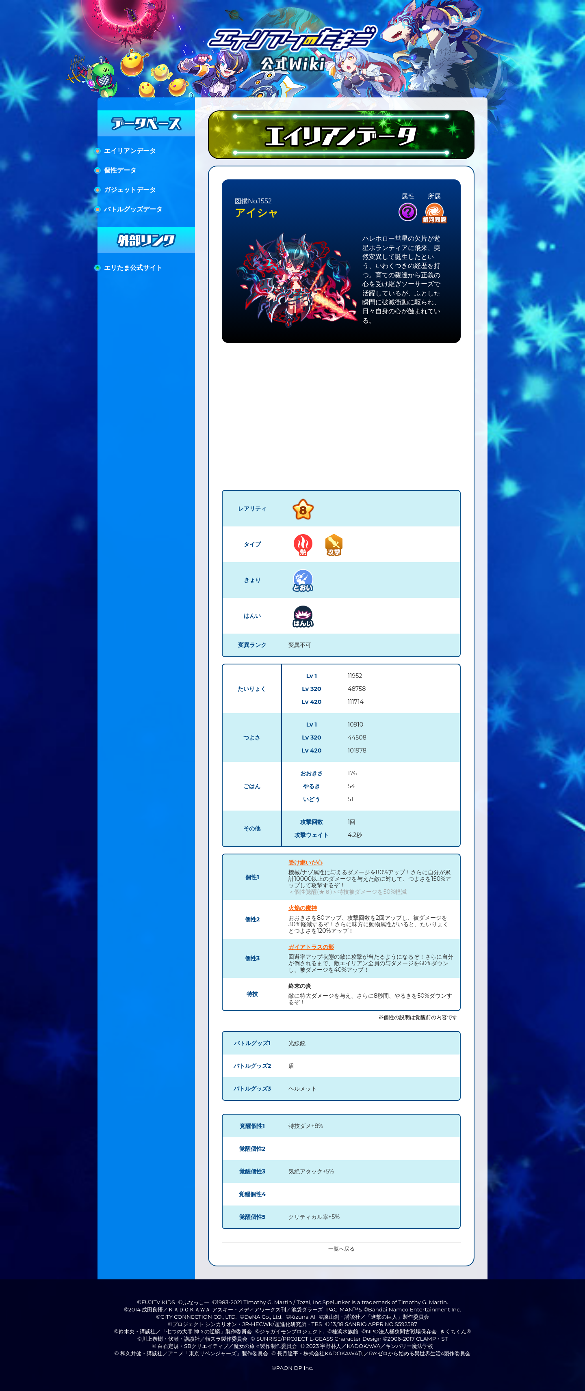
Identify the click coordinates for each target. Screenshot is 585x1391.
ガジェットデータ (130, 190)
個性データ (120, 170)
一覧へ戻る (341, 1249)
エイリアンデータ (130, 151)
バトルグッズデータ (133, 209)
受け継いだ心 (305, 862)
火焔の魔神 (302, 908)
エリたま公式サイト (133, 268)
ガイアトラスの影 (311, 947)
